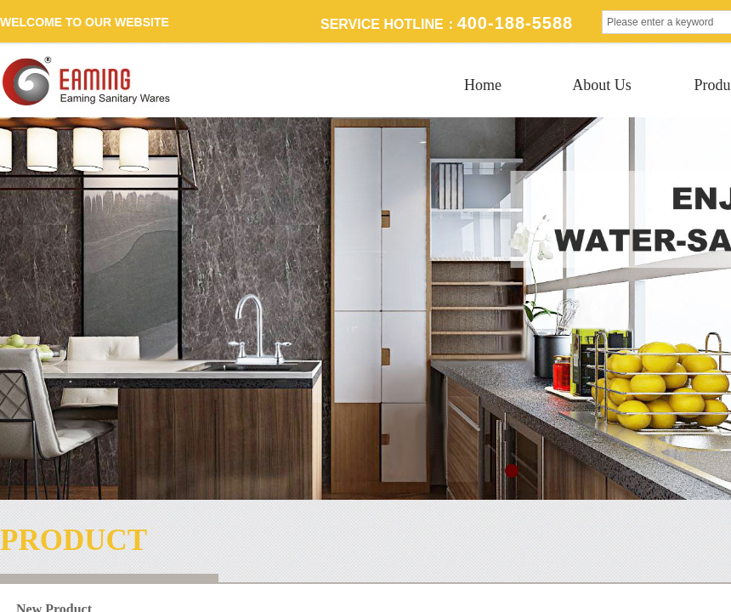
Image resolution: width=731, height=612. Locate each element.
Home (483, 85)
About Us (602, 85)
